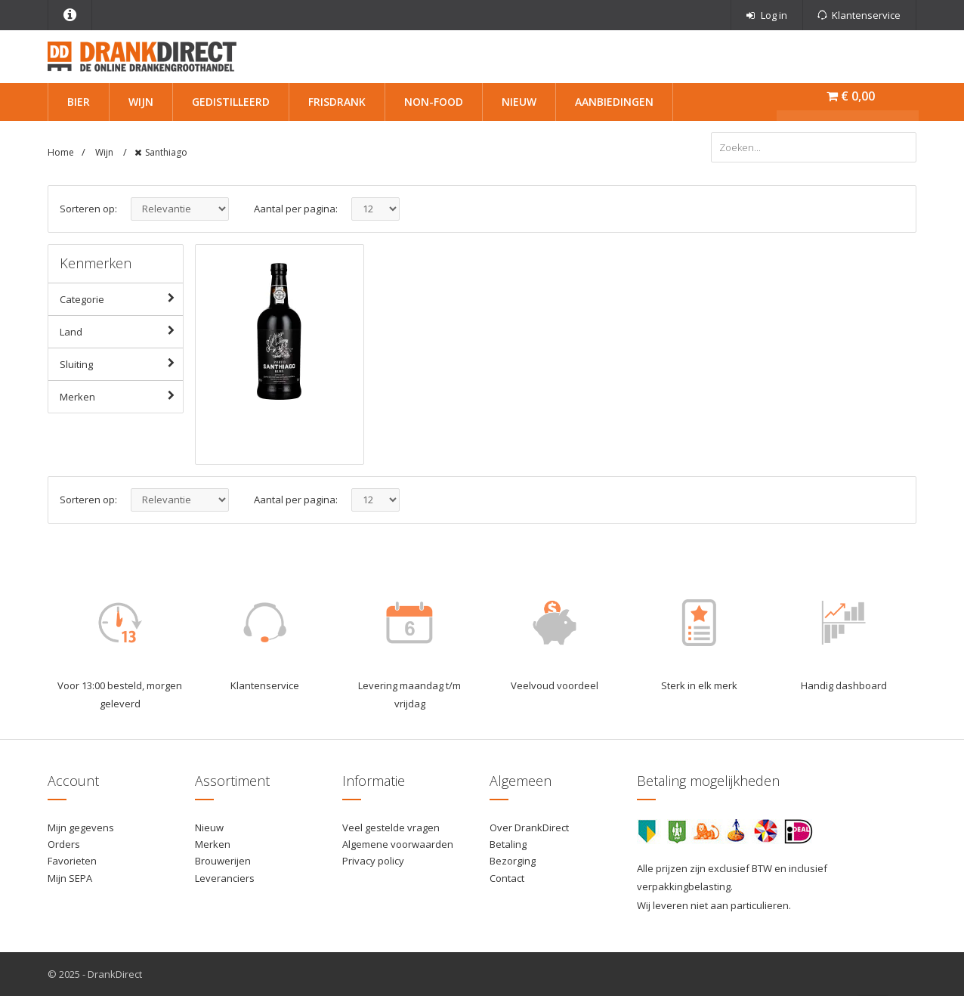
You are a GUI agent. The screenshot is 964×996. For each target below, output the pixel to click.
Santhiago (166, 152)
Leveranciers (225, 878)
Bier (78, 101)
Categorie (121, 298)
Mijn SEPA (70, 878)
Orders (64, 844)
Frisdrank (337, 101)
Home (61, 152)
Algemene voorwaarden (397, 844)
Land (121, 331)
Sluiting (121, 363)
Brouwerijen (223, 861)
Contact (507, 878)
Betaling (508, 844)
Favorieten (72, 861)
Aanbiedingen (614, 101)
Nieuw (519, 101)
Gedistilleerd (231, 101)
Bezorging (513, 861)
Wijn (140, 101)
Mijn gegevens (81, 827)
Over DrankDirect (529, 827)
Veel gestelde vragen (391, 827)
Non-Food (433, 101)
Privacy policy (373, 861)
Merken (121, 396)
